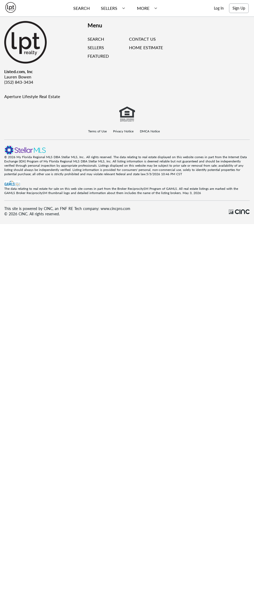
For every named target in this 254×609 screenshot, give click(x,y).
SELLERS (96, 47)
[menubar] (113, 8)
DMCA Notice (150, 131)
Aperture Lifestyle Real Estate (32, 96)
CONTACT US (142, 38)
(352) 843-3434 (18, 82)
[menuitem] (79, 8)
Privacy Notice (123, 131)
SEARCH (96, 38)
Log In (219, 8)
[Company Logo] (43, 42)
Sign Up (239, 8)
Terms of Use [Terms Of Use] (97, 131)
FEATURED (98, 55)
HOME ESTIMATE (146, 47)
